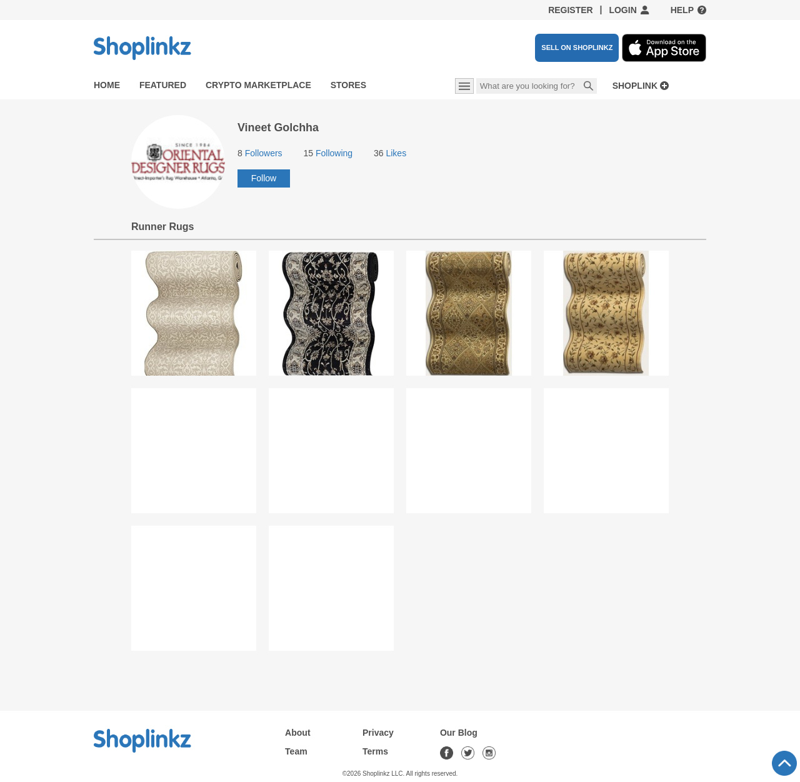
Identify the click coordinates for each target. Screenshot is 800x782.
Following (327, 153)
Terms (375, 751)
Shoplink (635, 86)
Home (107, 85)
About (297, 733)
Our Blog (459, 733)
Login (622, 10)
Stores (348, 85)
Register (570, 10)
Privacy (378, 733)
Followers (260, 153)
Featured (162, 85)
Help (682, 10)
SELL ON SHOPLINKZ (576, 47)
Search (589, 87)
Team (296, 751)
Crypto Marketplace (258, 85)
